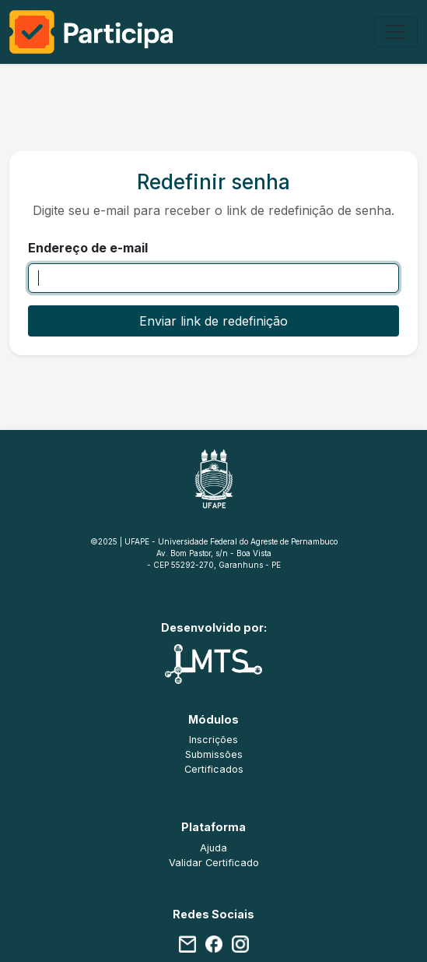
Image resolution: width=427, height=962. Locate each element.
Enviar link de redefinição (213, 321)
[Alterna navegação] (396, 32)
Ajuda (213, 848)
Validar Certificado (214, 863)
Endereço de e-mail (88, 247)
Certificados (213, 769)
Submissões (214, 754)
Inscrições (213, 739)
